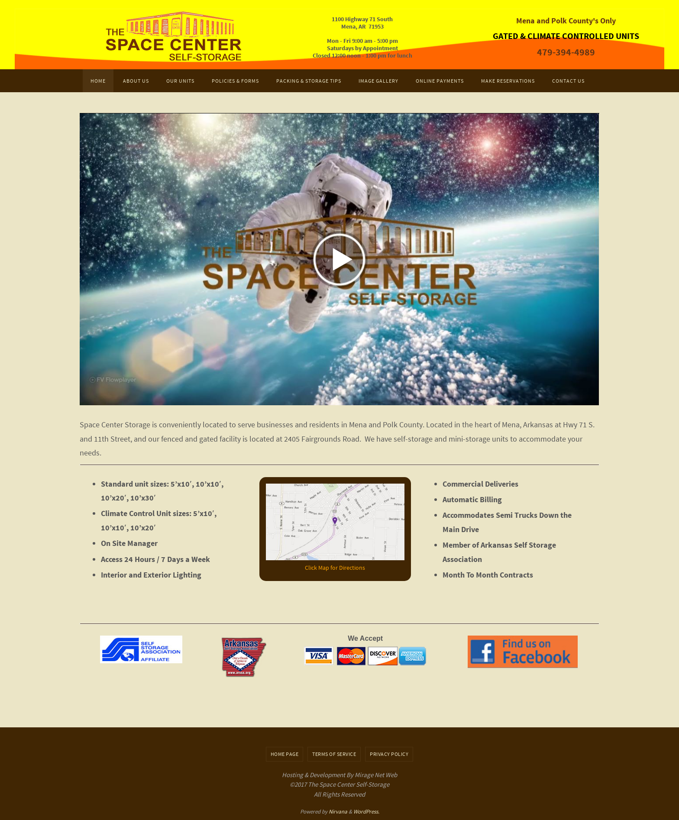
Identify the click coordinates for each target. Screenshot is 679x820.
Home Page (285, 754)
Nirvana (338, 811)
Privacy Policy (389, 754)
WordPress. (366, 811)
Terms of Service (334, 754)
